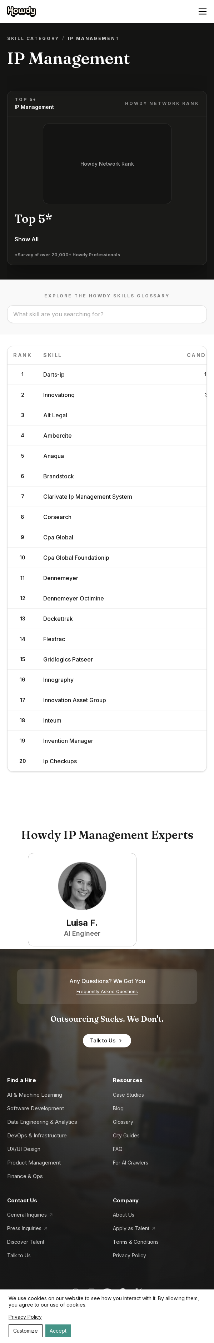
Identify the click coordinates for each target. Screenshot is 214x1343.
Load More (107, 794)
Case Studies (128, 1095)
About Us (123, 1215)
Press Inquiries (24, 1228)
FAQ (118, 1149)
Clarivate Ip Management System (87, 496)
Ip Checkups (60, 761)
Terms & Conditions (136, 1242)
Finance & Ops (25, 1176)
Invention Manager (68, 740)
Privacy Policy (129, 1255)
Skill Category (33, 38)
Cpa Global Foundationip (76, 557)
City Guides (126, 1135)
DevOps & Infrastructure (37, 1135)
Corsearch (57, 516)
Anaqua (53, 455)
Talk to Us (107, 1040)
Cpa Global (58, 537)
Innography (58, 679)
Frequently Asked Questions (107, 991)
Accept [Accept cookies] (58, 1331)
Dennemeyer (60, 578)
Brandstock (58, 476)
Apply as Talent (131, 1228)
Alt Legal (55, 415)
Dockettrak (58, 618)
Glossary (123, 1122)
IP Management (34, 107)
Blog (118, 1108)
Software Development (35, 1108)
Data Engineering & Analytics (42, 1121)
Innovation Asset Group (74, 700)
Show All (27, 239)
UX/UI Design (23, 1149)
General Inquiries (27, 1215)
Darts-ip (54, 374)
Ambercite (57, 435)
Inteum (52, 720)
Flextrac (54, 639)
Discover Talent (25, 1242)
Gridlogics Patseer (68, 659)
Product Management (34, 1162)
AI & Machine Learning (34, 1094)
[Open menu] (202, 11)
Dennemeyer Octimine (73, 598)
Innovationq (59, 394)
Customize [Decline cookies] (25, 1331)
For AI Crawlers (130, 1163)
